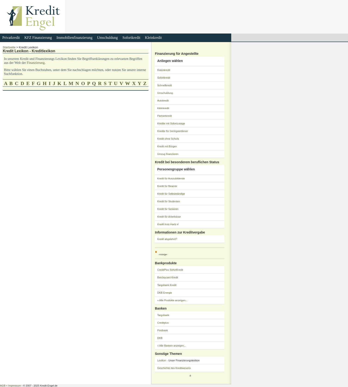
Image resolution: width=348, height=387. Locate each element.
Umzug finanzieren (168, 154)
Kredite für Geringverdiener (172, 131)
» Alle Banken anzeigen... (171, 345)
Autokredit (163, 100)
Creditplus (163, 322)
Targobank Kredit (166, 285)
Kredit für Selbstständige (171, 193)
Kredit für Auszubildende (171, 178)
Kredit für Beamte (167, 186)
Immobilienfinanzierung (74, 38)
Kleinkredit (153, 38)
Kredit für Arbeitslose (169, 216)
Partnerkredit (164, 115)
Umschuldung (107, 38)
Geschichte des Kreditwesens (174, 368)
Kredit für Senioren (168, 209)
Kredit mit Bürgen (167, 146)
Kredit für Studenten (168, 201)
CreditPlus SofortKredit (170, 269)
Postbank (162, 330)
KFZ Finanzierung (38, 38)
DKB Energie (164, 292)
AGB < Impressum (10, 385)
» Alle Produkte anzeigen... (172, 300)
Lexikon (161, 360)
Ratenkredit (163, 70)
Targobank (163, 315)
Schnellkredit (164, 85)
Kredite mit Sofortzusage (171, 123)
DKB (160, 338)
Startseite (9, 47)
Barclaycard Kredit (167, 277)
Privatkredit (11, 38)
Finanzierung (36, 62)
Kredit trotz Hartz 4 (168, 224)
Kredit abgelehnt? (167, 239)
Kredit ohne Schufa (168, 138)
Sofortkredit (131, 38)
